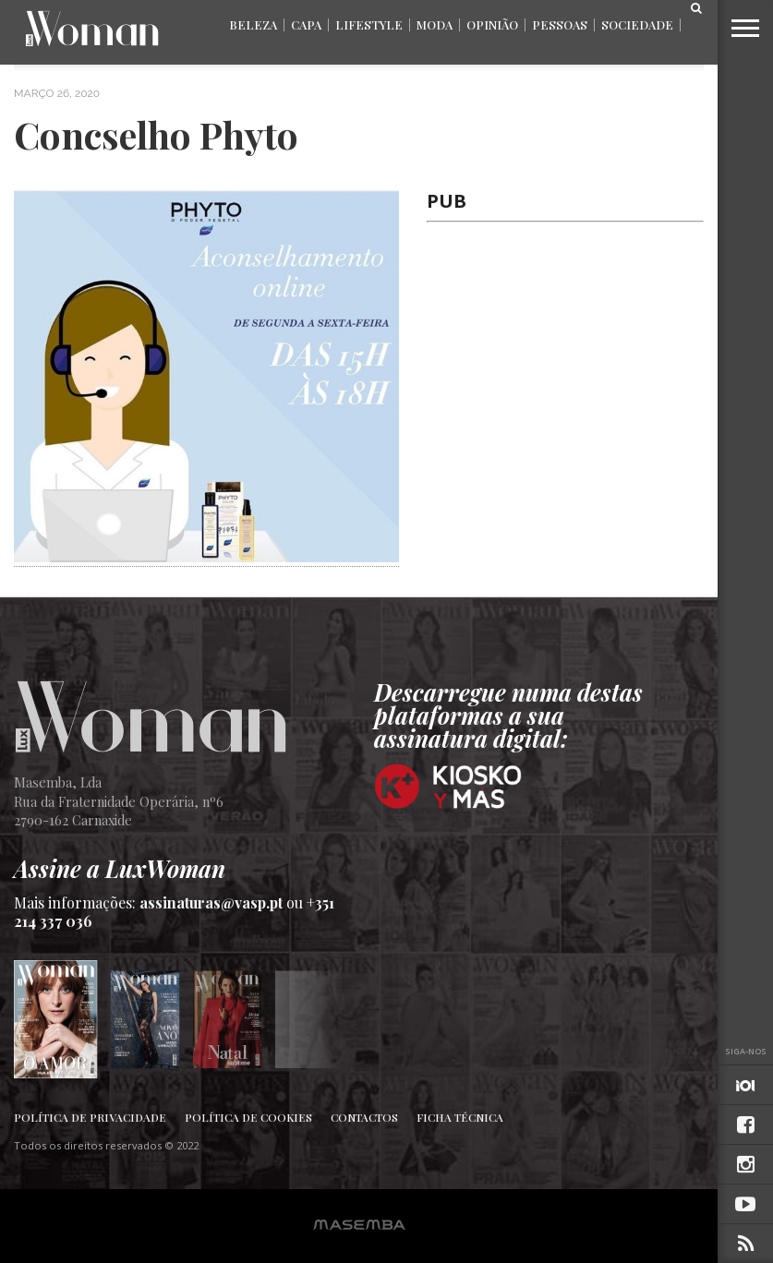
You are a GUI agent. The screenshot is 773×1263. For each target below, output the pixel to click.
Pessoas (559, 24)
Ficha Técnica (460, 1117)
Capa (306, 24)
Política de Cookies (248, 1117)
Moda (435, 24)
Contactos (364, 1117)
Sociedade (637, 24)
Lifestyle (369, 24)
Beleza (253, 24)
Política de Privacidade (90, 1117)
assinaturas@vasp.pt (211, 902)
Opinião (492, 24)
